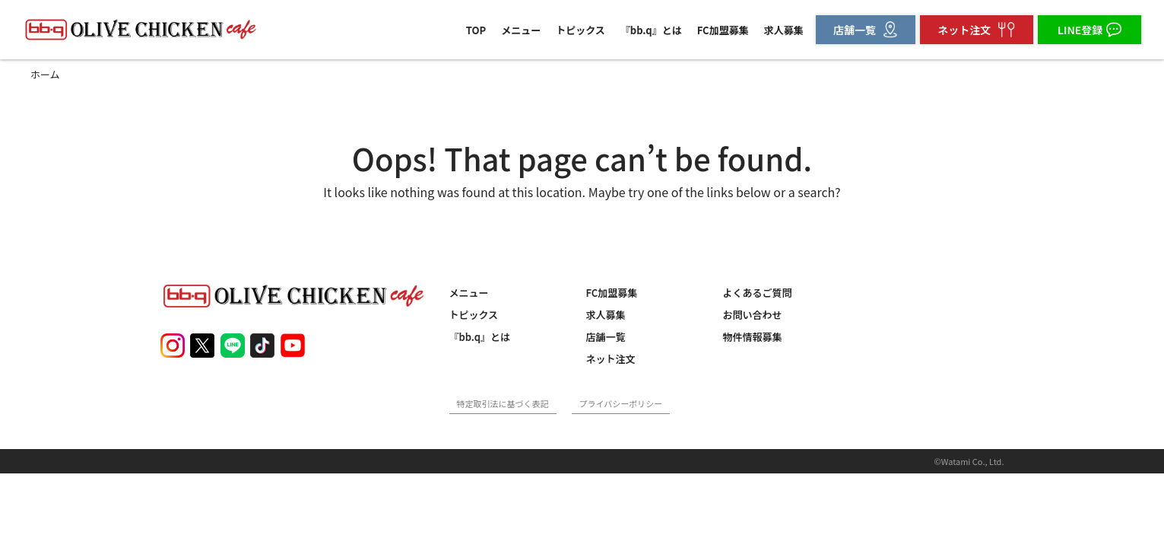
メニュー (521, 30)
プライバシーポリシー (621, 403)
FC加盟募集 (723, 30)
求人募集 (784, 30)
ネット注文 (611, 359)
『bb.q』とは (651, 30)
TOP (476, 30)
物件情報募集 (752, 337)
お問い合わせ (752, 315)
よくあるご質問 (757, 293)
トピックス (580, 30)
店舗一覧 (606, 337)
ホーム (45, 74)
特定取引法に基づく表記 (503, 403)
